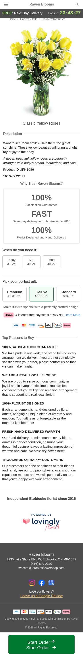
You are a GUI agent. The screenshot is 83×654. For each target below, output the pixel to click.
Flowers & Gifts (28, 19)
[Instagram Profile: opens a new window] (32, 583)
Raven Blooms (41, 4)
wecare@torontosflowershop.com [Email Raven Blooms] (42, 568)
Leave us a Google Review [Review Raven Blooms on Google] (41, 596)
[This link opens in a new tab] (41, 522)
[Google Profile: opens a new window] (51, 583)
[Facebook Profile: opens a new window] (42, 583)
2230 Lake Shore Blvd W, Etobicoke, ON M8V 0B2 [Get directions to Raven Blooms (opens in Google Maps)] (41, 559)
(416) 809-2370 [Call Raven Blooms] (41, 563)
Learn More (72, 315)
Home (12, 19)
